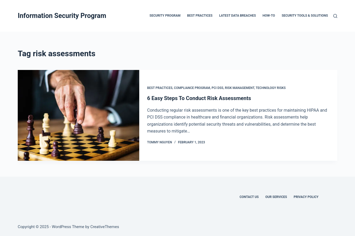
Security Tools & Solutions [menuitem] (305, 15)
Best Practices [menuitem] (200, 15)
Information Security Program (62, 16)
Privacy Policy (306, 197)
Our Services (276, 197)
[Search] (335, 16)
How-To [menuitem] (269, 15)
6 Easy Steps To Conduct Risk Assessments (199, 98)
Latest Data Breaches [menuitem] (237, 15)
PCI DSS (217, 88)
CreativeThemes (104, 226)
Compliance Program (192, 88)
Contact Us (249, 197)
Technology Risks (271, 88)
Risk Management (239, 88)
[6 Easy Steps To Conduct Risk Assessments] (78, 115)
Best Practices (159, 88)
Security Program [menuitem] (165, 15)
